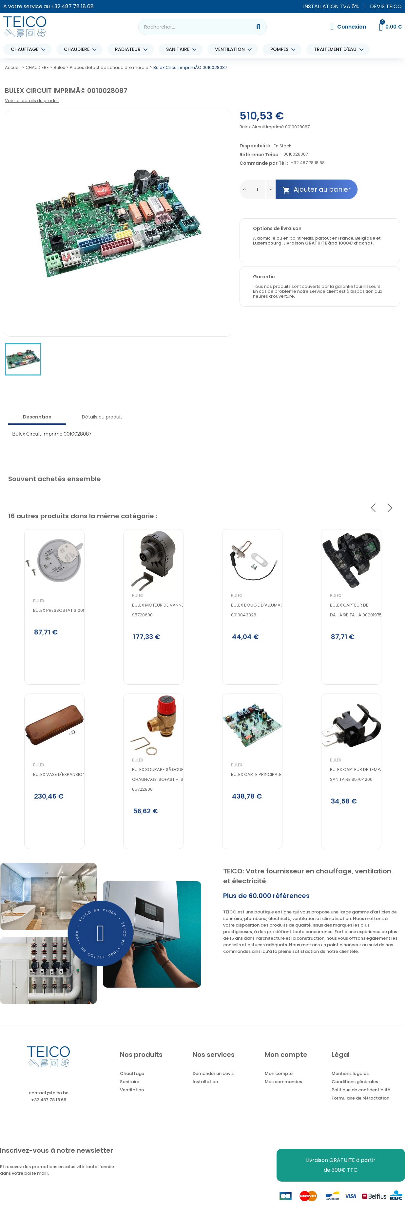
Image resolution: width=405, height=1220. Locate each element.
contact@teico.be (48, 1102)
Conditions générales (355, 1091)
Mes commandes (283, 1091)
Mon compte (279, 1083)
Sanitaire (129, 1091)
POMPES (281, 49)
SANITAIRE (179, 49)
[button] (101, 942)
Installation (205, 1091)
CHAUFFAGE (26, 49)
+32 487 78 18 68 (72, 6)
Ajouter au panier (316, 189)
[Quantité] (257, 189)
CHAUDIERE (78, 49)
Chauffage (132, 1083)
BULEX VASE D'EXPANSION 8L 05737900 (56, 802)
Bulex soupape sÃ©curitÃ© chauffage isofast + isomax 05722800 (148, 806)
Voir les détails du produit (32, 100)
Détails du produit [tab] (102, 417)
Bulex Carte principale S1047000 (250, 802)
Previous (373, 507)
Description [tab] (37, 417)
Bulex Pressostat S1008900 (47, 633)
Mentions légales (350, 1083)
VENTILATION (231, 49)
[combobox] (191, 27)
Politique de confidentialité (361, 1099)
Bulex (22, 623)
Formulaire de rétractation (360, 1107)
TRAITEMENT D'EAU (337, 49)
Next (390, 507)
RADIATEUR (129, 49)
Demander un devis (213, 1083)
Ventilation (132, 1099)
